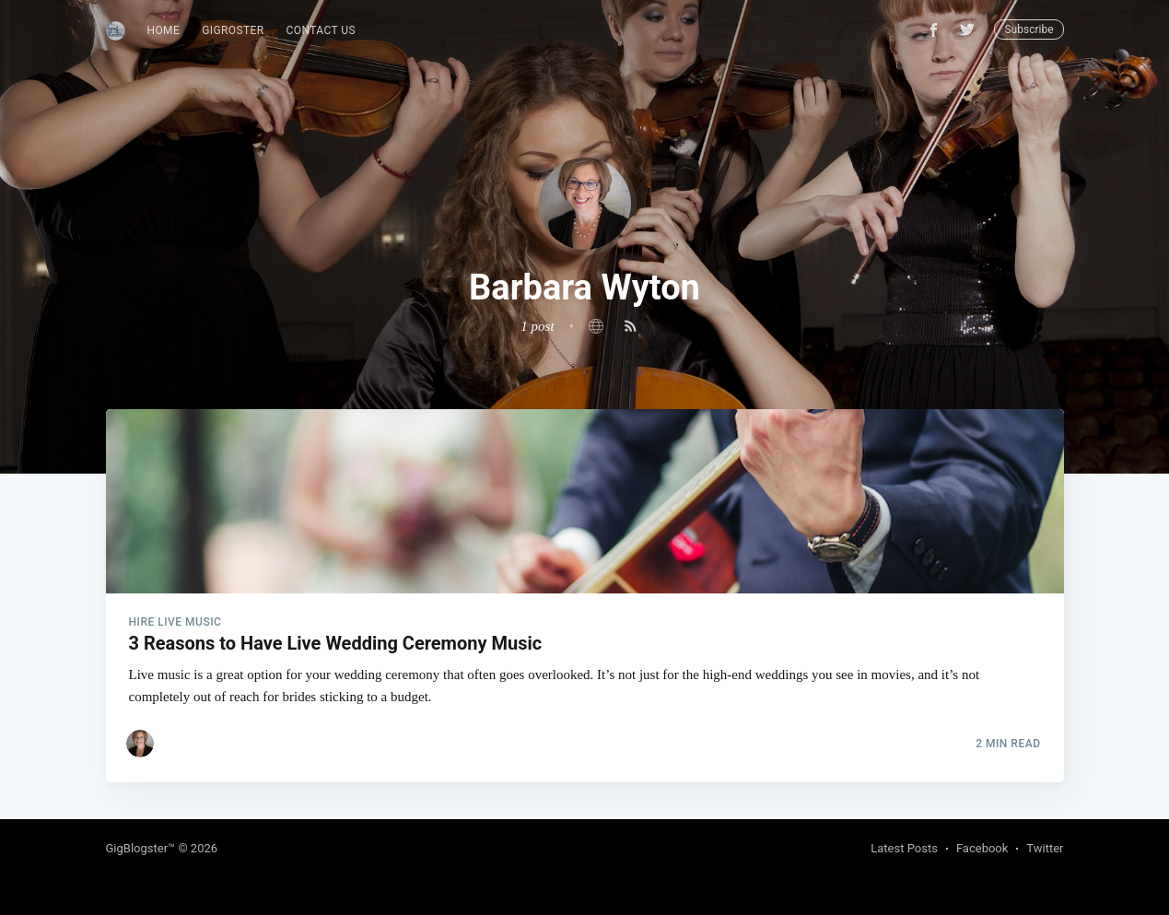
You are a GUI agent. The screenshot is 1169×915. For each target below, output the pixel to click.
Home (164, 30)
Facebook (982, 848)
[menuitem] (164, 31)
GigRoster (232, 30)
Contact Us (321, 30)
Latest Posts (904, 848)
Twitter (1044, 848)
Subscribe (1028, 29)
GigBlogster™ (141, 848)
